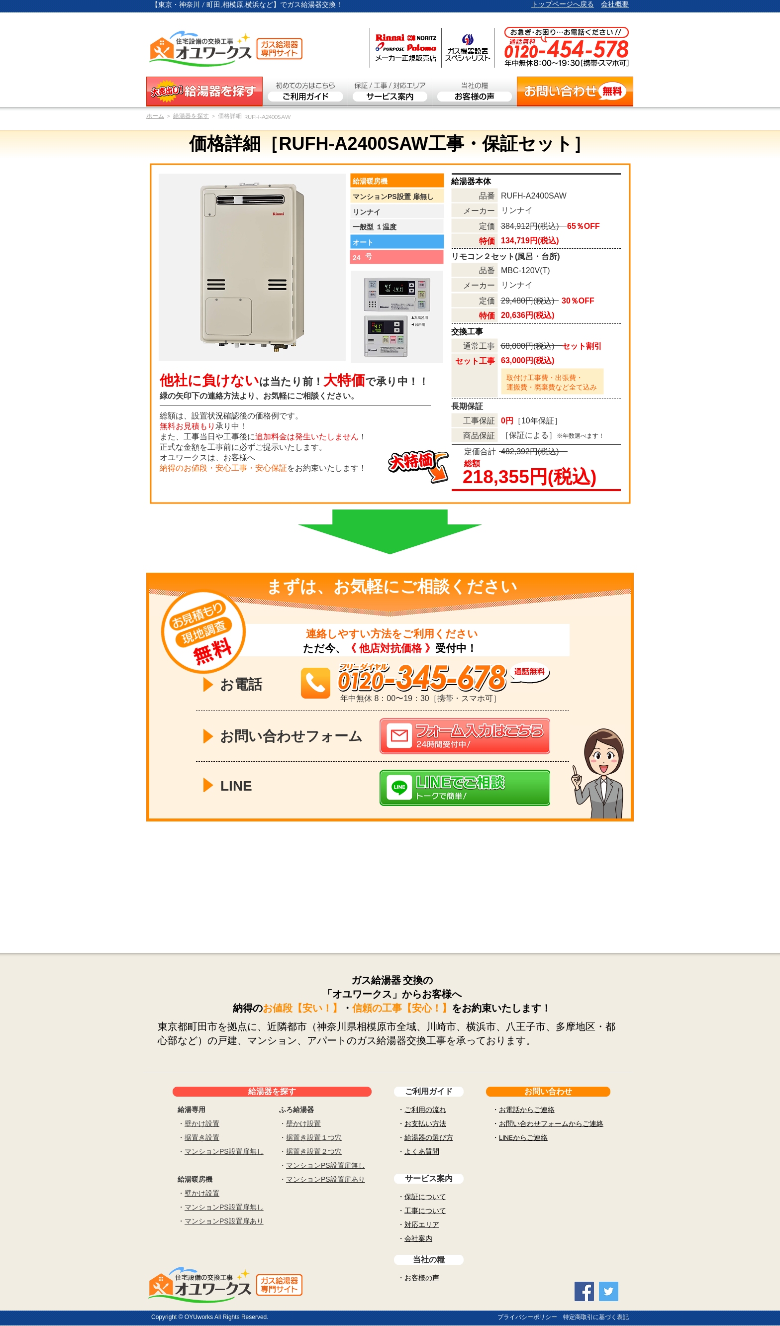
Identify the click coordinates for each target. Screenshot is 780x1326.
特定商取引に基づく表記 (596, 1317)
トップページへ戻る (562, 4)
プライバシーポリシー (527, 1317)
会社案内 (418, 1238)
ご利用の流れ (425, 1110)
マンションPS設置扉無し (224, 1151)
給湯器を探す (191, 115)
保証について (425, 1197)
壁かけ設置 (202, 1123)
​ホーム (155, 115)
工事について (425, 1211)
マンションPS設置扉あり (224, 1221)
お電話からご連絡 (527, 1110)
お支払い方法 (425, 1123)
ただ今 (319, 648)
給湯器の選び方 (428, 1137)
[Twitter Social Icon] (608, 1291)
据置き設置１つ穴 (314, 1137)
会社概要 (615, 4)
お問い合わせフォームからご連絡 (551, 1123)
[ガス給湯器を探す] (204, 91)
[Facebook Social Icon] (584, 1291)
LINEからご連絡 (523, 1137)
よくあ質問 (421, 1151)
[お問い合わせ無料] (575, 91)
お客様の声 (421, 1278)
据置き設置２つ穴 (314, 1151)
